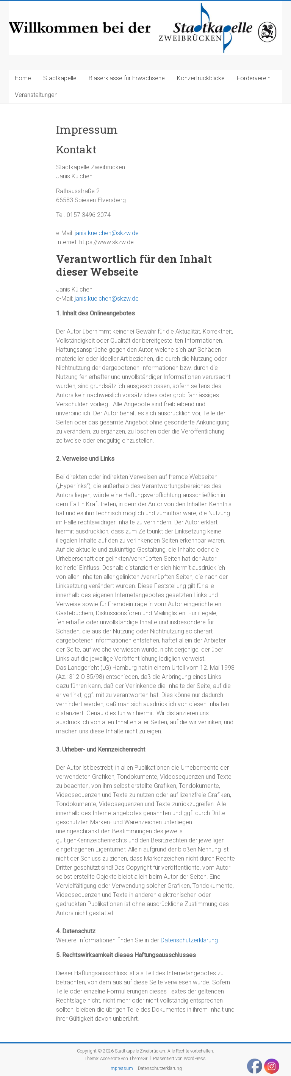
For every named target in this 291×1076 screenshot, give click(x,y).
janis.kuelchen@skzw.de (107, 233)
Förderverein (254, 78)
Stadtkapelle (60, 78)
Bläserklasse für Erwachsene (127, 78)
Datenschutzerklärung (189, 940)
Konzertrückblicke (201, 78)
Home (23, 78)
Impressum (121, 1068)
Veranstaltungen (36, 94)
